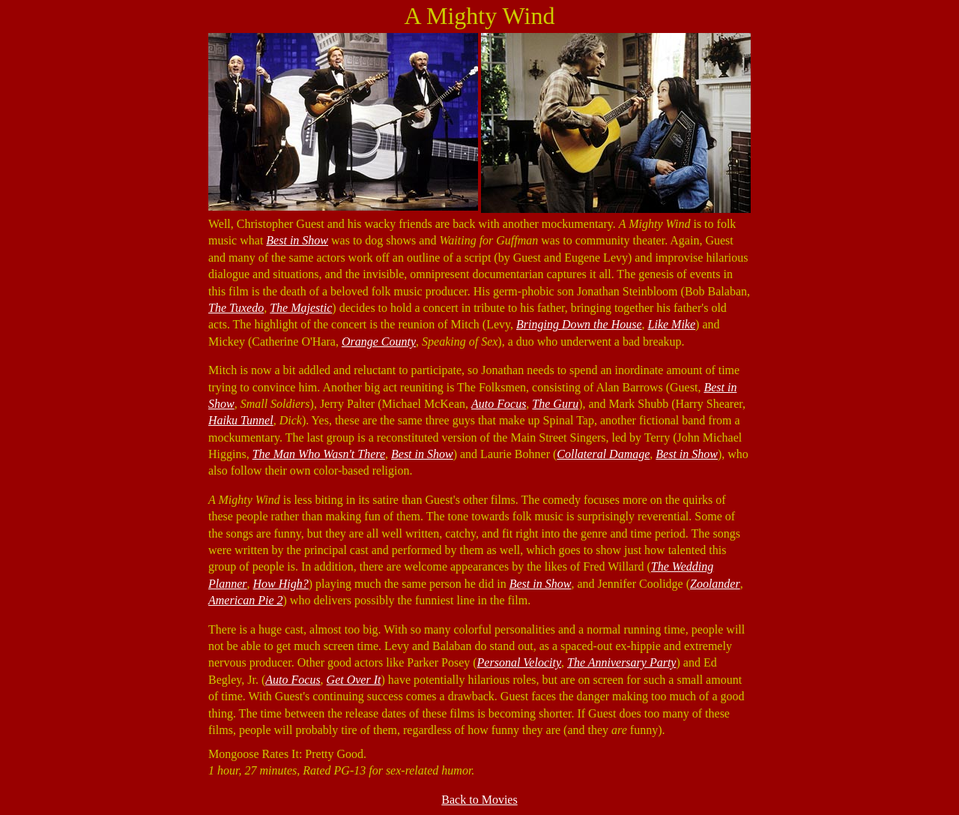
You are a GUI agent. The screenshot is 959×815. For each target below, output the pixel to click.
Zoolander (715, 583)
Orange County (379, 341)
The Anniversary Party (621, 662)
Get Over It (354, 679)
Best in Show (297, 240)
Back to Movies (479, 799)
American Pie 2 (245, 600)
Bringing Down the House (579, 324)
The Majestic (301, 307)
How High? (281, 583)
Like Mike (672, 324)
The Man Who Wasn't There (318, 454)
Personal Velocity (519, 662)
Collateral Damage (603, 454)
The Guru (555, 403)
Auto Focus (498, 403)
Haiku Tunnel (240, 420)
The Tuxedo (236, 307)
